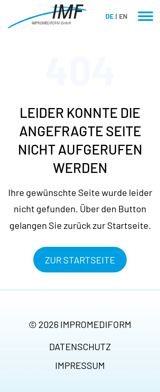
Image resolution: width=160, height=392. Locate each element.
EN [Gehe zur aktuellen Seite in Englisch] (123, 16)
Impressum (80, 365)
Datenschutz (80, 346)
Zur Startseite (80, 259)
